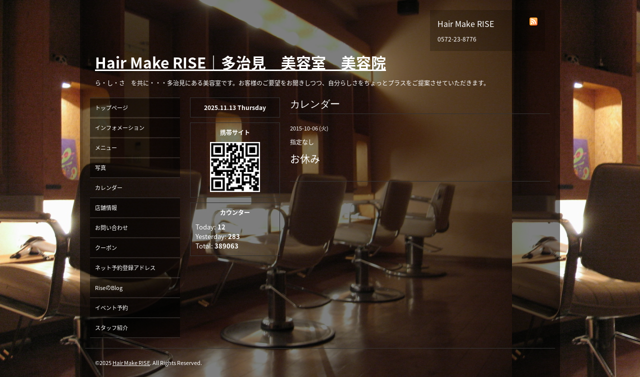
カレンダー (108, 188)
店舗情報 (106, 208)
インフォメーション (119, 128)
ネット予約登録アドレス (125, 268)
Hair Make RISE (131, 362)
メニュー (106, 148)
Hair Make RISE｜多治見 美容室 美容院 (240, 62)
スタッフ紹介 (111, 328)
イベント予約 (111, 308)
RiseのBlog (108, 288)
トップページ (111, 108)
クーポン (106, 248)
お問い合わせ (111, 228)
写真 (100, 168)
